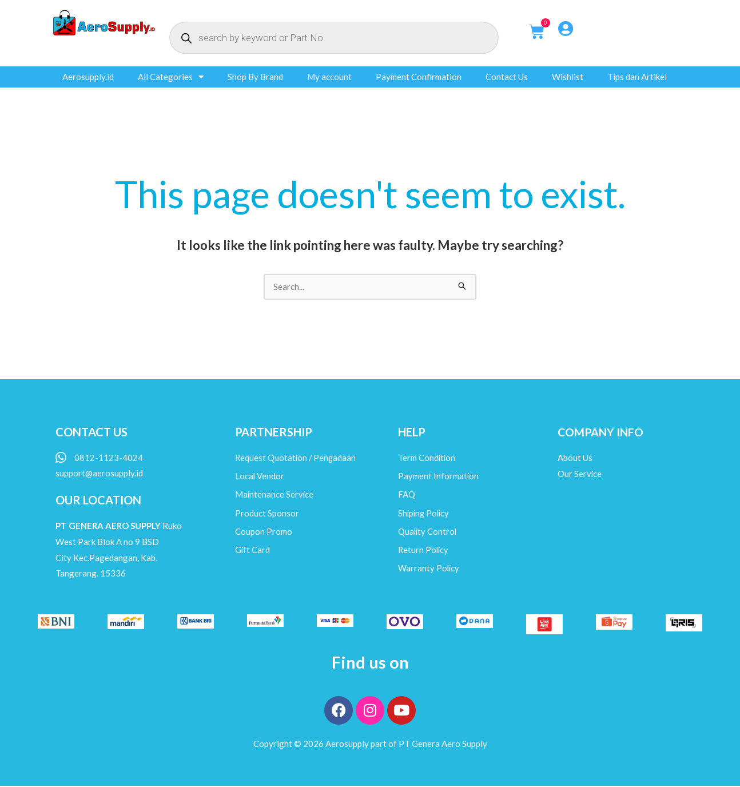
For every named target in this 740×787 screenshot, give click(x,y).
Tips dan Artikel (637, 76)
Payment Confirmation (418, 76)
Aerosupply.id (88, 76)
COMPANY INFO (601, 432)
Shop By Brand (255, 76)
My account (329, 76)
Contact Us (507, 76)
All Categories (171, 77)
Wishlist (567, 76)
